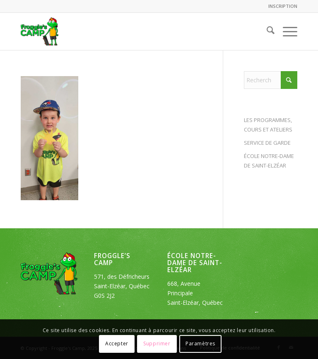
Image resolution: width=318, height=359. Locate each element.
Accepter (116, 343)
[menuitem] (280, 6)
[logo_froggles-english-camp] (39, 31)
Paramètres (200, 343)
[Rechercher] (266, 31)
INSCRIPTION (282, 6)
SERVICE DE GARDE (267, 142)
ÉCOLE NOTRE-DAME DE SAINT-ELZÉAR (269, 160)
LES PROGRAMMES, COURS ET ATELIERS (268, 124)
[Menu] (286, 31)
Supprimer (156, 343)
